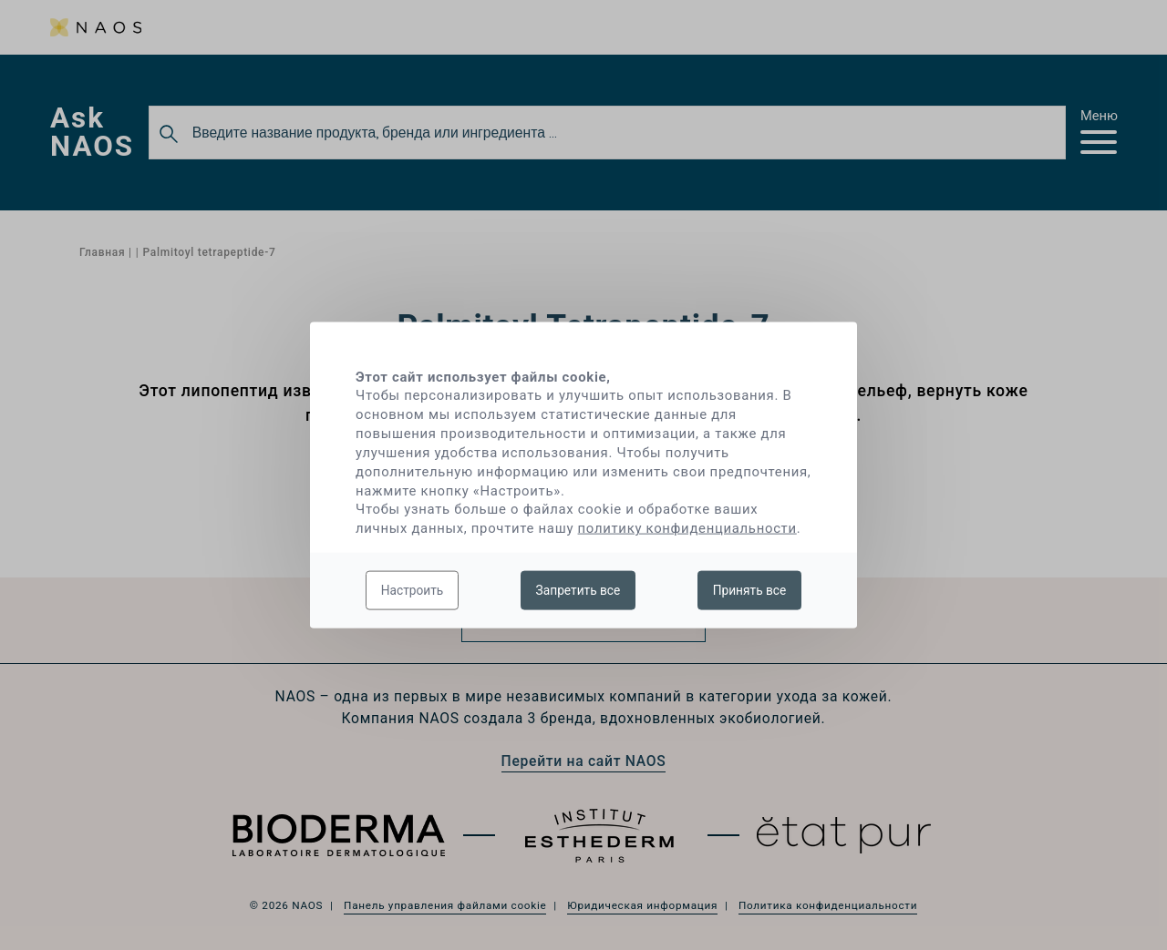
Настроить (412, 589)
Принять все (750, 589)
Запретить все (578, 589)
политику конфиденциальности (687, 528)
